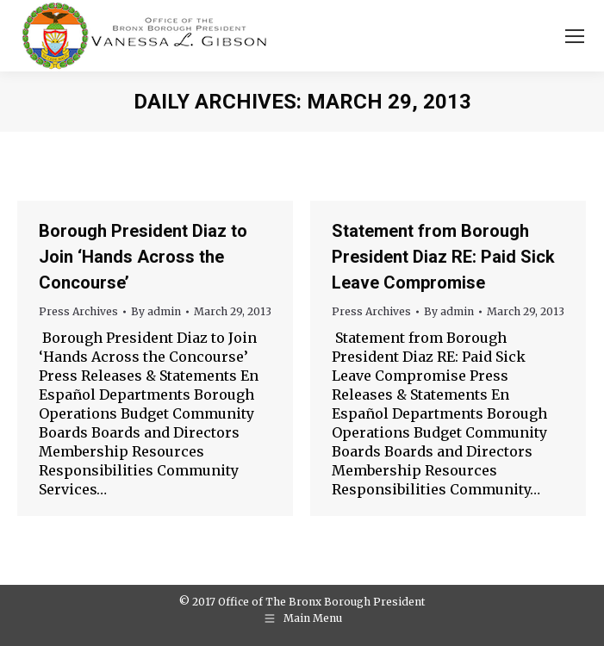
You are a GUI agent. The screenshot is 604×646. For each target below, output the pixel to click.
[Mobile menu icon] (575, 36)
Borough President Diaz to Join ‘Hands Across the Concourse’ (143, 257)
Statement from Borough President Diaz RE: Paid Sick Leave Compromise (443, 257)
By (156, 311)
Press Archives (78, 311)
